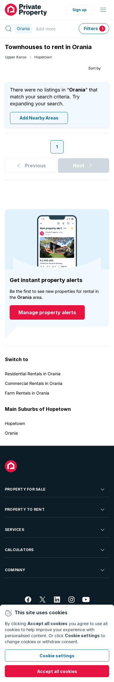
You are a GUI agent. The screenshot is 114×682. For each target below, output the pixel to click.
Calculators (55, 550)
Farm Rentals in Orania (27, 392)
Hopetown (43, 57)
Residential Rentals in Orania (33, 373)
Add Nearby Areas (39, 117)
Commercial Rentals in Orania (33, 383)
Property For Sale (55, 489)
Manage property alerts (47, 312)
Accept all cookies (57, 671)
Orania (11, 433)
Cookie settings (57, 655)
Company (55, 570)
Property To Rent (55, 510)
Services (55, 530)
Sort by (94, 68)
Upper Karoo (16, 57)
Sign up (79, 10)
